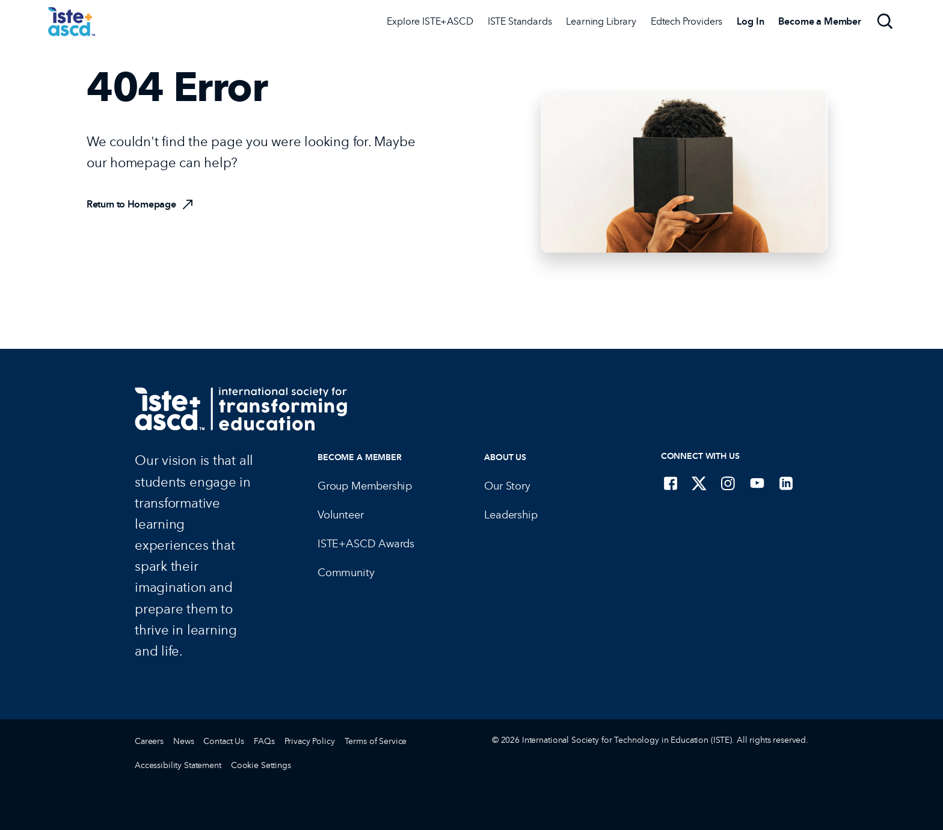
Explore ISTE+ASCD (430, 21)
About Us (505, 457)
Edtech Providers (686, 21)
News (183, 741)
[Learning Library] (601, 21)
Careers (149, 741)
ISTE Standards (520, 21)
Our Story (507, 486)
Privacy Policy (309, 741)
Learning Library (601, 21)
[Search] (885, 21)
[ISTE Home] (71, 21)
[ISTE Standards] (520, 21)
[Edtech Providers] (686, 21)
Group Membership (365, 486)
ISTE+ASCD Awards (366, 543)
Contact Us (223, 741)
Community (346, 572)
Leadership (510, 514)
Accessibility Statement (178, 765)
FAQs (264, 741)
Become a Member (360, 457)
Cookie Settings (261, 765)
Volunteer (340, 514)
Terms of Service (376, 741)
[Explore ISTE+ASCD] (430, 21)
